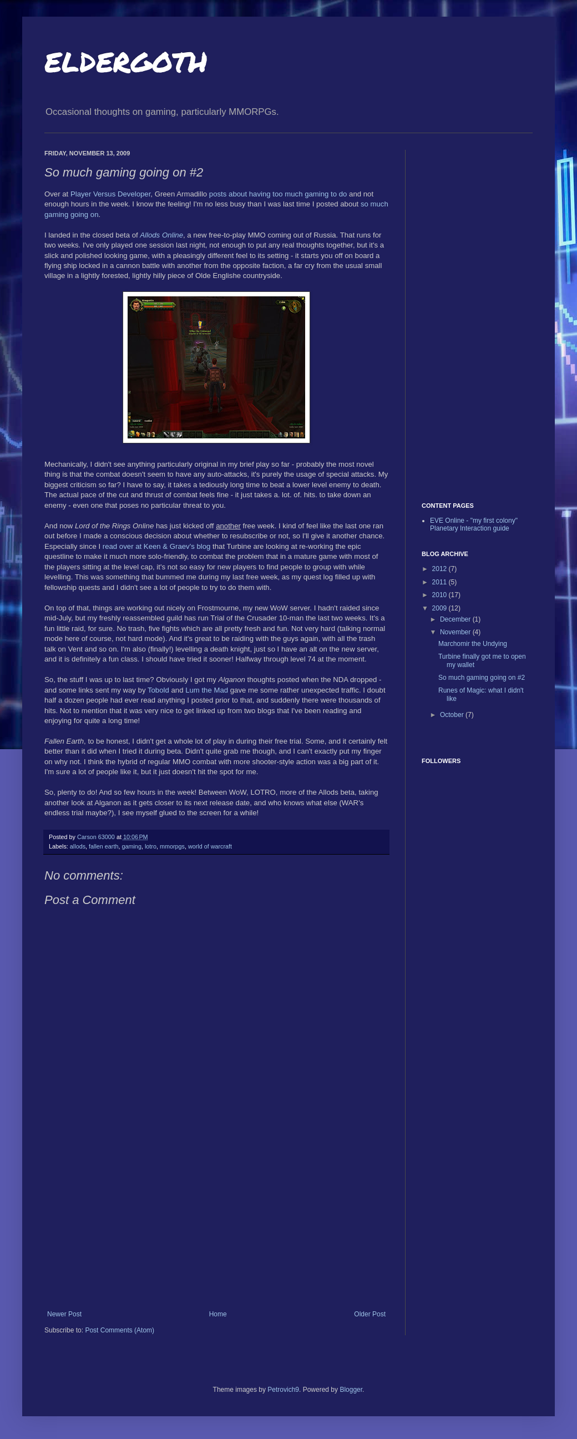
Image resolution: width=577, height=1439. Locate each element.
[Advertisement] (216, 1227)
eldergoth (125, 59)
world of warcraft (210, 846)
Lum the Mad (206, 690)
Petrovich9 (283, 1389)
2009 (440, 608)
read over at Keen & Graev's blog (157, 546)
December (456, 619)
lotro (150, 846)
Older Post (370, 1314)
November (456, 632)
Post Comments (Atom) (119, 1330)
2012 (440, 569)
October (452, 715)
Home (218, 1314)
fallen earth (103, 846)
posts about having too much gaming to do (278, 194)
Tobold (158, 690)
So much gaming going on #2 (481, 677)
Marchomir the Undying (472, 644)
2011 (440, 582)
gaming (131, 846)
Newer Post (64, 1314)
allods (77, 846)
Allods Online (161, 235)
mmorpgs (172, 846)
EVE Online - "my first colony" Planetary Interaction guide (474, 524)
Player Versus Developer (110, 194)
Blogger (351, 1389)
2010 (440, 595)
